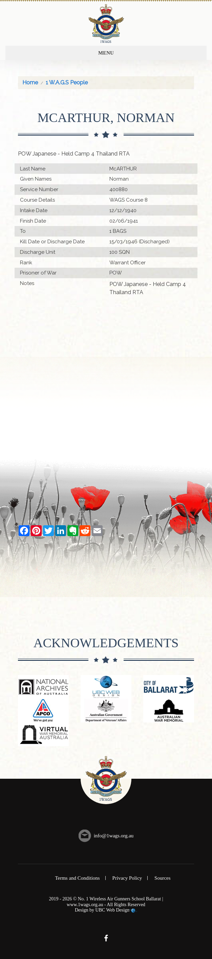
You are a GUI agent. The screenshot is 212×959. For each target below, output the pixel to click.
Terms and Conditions (77, 878)
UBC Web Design (113, 910)
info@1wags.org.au (114, 835)
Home (30, 82)
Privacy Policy (127, 878)
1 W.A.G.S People (67, 82)
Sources (162, 878)
